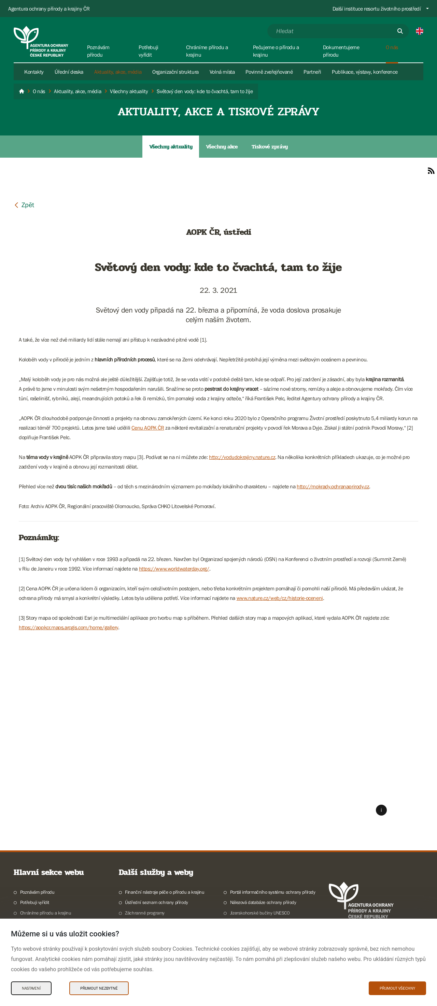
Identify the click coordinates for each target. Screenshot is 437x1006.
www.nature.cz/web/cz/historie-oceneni (280, 598)
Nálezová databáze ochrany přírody (263, 902)
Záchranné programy (145, 913)
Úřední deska (69, 72)
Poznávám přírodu (37, 892)
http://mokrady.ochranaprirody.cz (333, 486)
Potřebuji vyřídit (34, 902)
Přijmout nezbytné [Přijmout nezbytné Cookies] (99, 988)
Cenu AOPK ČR (147, 428)
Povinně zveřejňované (269, 72)
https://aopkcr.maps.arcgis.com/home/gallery (68, 627)
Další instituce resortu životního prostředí (377, 8)
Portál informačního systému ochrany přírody (272, 892)
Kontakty (34, 72)
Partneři (312, 72)
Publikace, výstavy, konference (364, 72)
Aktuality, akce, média (117, 72)
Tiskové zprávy (270, 146)
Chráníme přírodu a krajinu (45, 913)
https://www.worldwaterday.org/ (174, 568)
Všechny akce (222, 146)
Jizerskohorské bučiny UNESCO (260, 913)
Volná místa (222, 72)
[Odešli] (400, 31)
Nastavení (31, 988)
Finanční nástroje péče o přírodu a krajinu (164, 892)
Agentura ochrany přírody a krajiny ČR (48, 8)
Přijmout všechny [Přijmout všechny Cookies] (397, 988)
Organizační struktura (175, 72)
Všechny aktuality (170, 146)
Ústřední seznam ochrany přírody (156, 902)
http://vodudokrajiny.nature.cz (242, 457)
